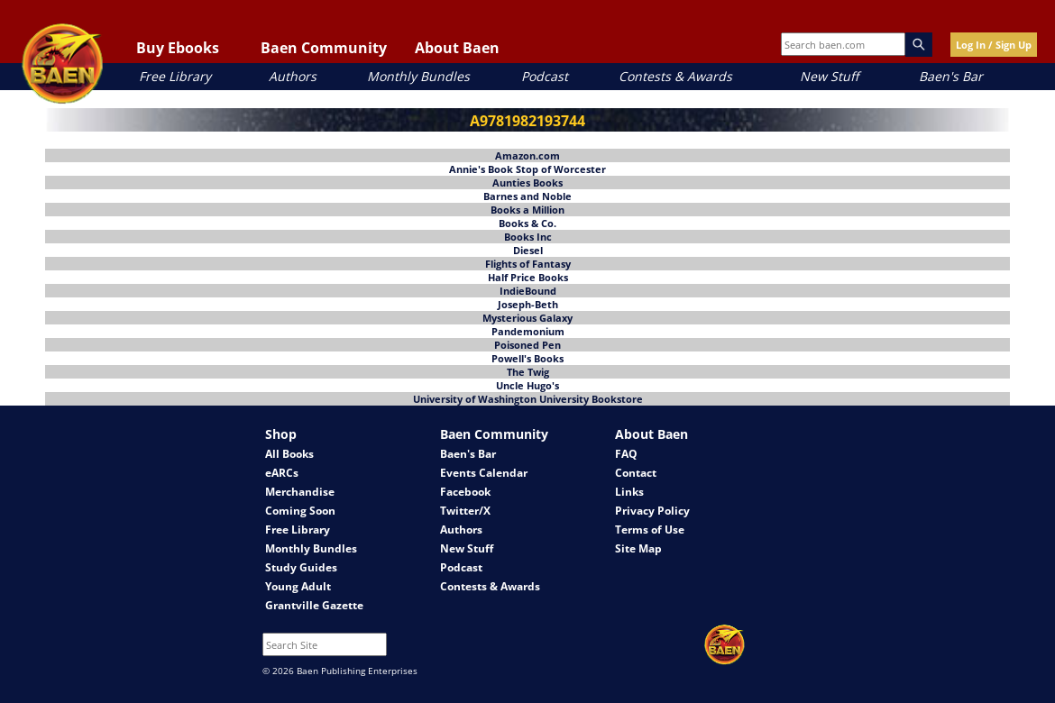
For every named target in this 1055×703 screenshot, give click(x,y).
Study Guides (301, 567)
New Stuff (829, 76)
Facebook (465, 491)
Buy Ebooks (177, 48)
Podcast (544, 76)
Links (629, 491)
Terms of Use (649, 529)
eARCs (281, 472)
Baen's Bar (951, 76)
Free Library (175, 76)
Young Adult (298, 586)
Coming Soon (300, 510)
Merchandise (300, 491)
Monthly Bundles (418, 76)
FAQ (626, 453)
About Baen (457, 48)
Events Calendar (484, 472)
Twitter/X (465, 510)
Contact (635, 472)
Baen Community (324, 48)
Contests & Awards (675, 76)
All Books (289, 453)
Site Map (638, 548)
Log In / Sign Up (994, 44)
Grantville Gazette (314, 605)
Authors (292, 76)
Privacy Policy (652, 510)
